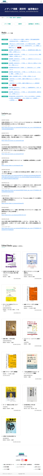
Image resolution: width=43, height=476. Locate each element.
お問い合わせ (37, 466)
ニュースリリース (20, 466)
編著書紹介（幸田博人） (34, 23)
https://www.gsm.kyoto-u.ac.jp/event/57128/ (13, 140)
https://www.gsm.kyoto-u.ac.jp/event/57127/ (13, 153)
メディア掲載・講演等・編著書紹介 (24, 464)
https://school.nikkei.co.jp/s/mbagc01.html (12, 165)
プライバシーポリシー (7, 473)
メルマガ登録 (37, 469)
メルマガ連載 (6, 469)
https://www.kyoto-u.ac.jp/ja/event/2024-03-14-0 (14, 215)
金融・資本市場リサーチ (9, 464)
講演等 (20, 23)
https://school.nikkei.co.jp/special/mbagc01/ (13, 203)
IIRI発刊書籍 (6, 466)
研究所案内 (37, 464)
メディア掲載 (7, 23)
